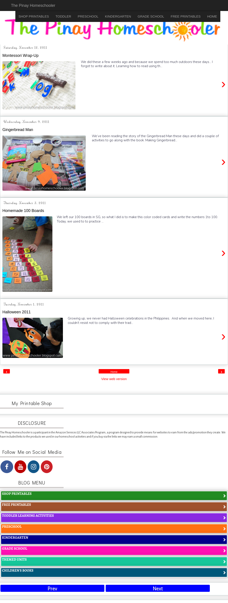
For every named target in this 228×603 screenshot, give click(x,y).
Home (114, 371)
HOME (212, 16)
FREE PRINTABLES (186, 16)
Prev (52, 588)
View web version (114, 379)
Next (158, 588)
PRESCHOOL (88, 16)
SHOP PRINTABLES (34, 16)
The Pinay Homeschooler (33, 5)
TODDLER (63, 16)
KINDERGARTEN (118, 16)
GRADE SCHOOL (151, 16)
